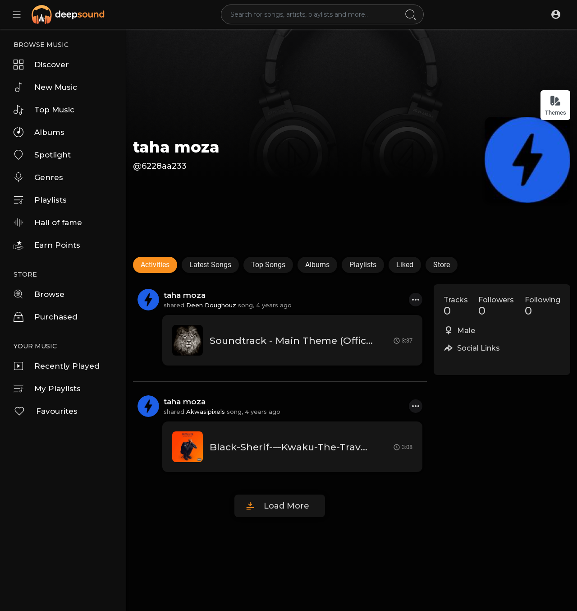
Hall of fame (48, 222)
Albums (39, 132)
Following (542, 306)
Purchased (46, 317)
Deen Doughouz (211, 305)
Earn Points (47, 245)
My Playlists (47, 388)
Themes (555, 105)
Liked (404, 264)
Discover (41, 64)
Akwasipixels (205, 411)
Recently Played (57, 366)
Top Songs (268, 264)
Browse (39, 294)
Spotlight (42, 155)
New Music (45, 87)
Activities (155, 264)
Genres (38, 177)
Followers (496, 306)
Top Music (44, 110)
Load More (286, 506)
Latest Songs (210, 264)
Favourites (46, 411)
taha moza (176, 147)
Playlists (40, 200)
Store (441, 264)
